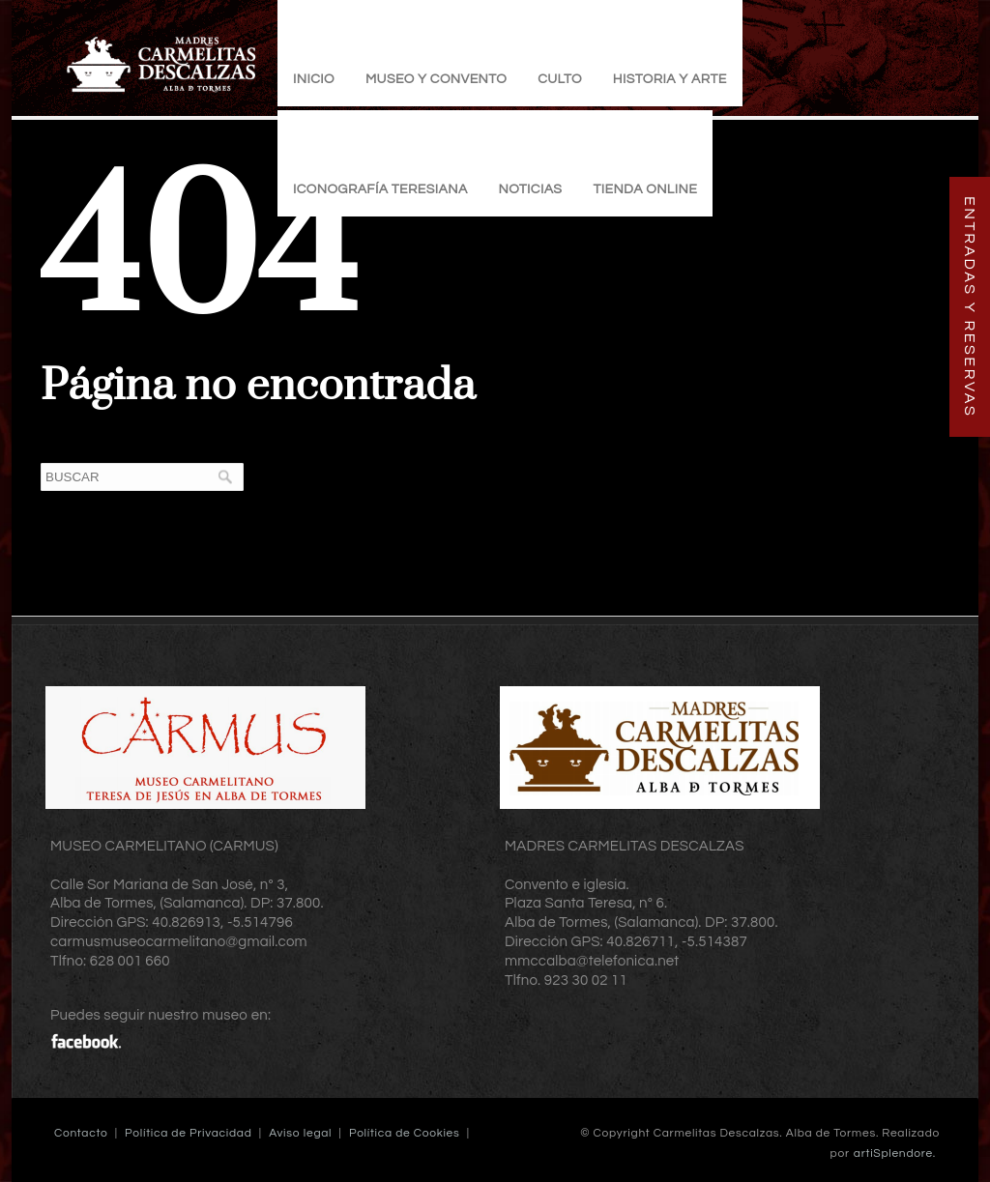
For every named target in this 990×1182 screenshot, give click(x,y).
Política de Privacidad (188, 1133)
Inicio (314, 79)
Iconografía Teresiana (380, 189)
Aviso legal (300, 1133)
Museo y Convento (436, 79)
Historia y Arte (670, 79)
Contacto (80, 1133)
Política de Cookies (404, 1133)
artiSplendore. (895, 1153)
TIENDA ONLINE (645, 189)
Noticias (531, 189)
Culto (560, 79)
